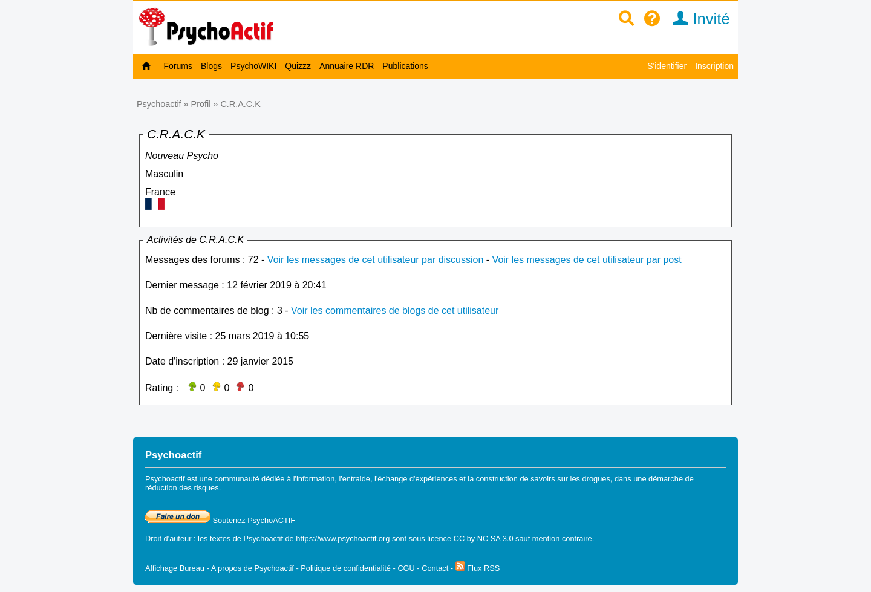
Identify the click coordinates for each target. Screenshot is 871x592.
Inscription (714, 66)
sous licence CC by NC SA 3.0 (461, 538)
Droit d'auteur (168, 538)
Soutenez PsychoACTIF (220, 520)
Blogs (211, 66)
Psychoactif (159, 104)
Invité (697, 18)
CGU (405, 568)
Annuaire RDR (346, 66)
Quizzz (298, 66)
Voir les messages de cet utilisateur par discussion (375, 260)
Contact (435, 568)
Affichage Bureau (174, 568)
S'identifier (667, 66)
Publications (405, 66)
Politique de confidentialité (346, 568)
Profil (201, 104)
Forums (178, 66)
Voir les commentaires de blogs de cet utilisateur (394, 310)
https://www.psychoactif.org (343, 538)
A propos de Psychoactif (252, 568)
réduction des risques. (183, 487)
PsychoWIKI (253, 66)
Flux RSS (477, 568)
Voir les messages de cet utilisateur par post (587, 260)
